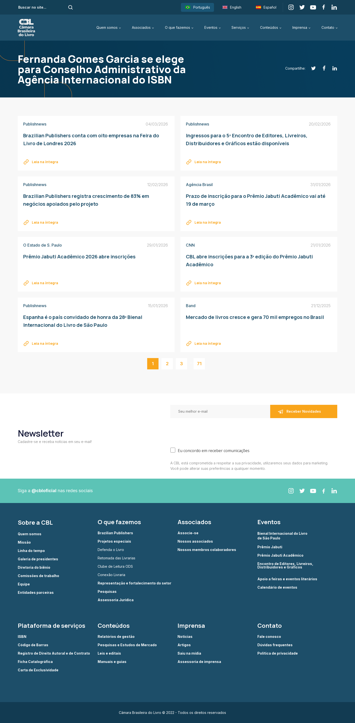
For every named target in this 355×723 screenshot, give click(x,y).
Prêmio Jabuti (269, 547)
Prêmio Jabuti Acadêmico (280, 555)
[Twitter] (310, 68)
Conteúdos (269, 27)
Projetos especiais (114, 541)
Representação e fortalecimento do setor (134, 583)
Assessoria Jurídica (116, 600)
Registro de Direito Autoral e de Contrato (54, 653)
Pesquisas (107, 591)
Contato (327, 27)
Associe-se (188, 533)
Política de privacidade (277, 653)
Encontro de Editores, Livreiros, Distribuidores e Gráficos (285, 565)
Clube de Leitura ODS (115, 566)
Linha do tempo (31, 550)
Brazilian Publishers (115, 533)
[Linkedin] (332, 68)
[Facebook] (321, 68)
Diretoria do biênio (34, 567)
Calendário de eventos (277, 587)
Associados (141, 27)
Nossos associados (195, 541)
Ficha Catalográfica (35, 661)
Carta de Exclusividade (38, 670)
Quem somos (107, 27)
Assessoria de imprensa (199, 661)
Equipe (24, 584)
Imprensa (299, 27)
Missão (24, 542)
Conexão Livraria (111, 575)
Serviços (238, 27)
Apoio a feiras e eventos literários (287, 579)
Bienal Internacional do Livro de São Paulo (282, 535)
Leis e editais (109, 653)
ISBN (22, 636)
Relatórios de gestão (116, 636)
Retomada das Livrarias (116, 558)
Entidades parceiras (36, 592)
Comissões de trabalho (38, 576)
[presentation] (207, 431)
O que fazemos (177, 27)
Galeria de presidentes (38, 559)
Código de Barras (33, 645)
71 (199, 363)
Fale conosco (269, 636)
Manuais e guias (112, 661)
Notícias (185, 636)
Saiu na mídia (189, 653)
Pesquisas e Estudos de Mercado (127, 645)
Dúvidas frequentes (275, 645)
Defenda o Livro (111, 549)
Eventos (210, 27)
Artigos (184, 645)
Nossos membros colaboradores (207, 549)
